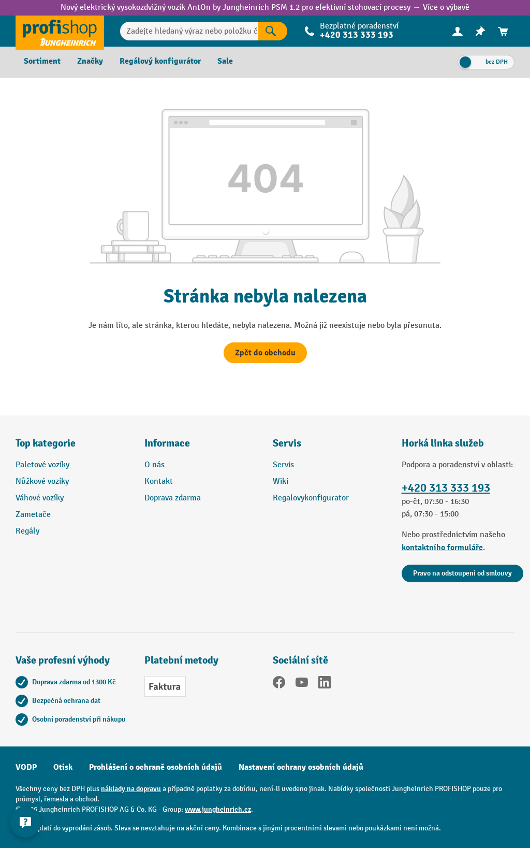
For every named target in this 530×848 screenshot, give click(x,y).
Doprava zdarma (172, 498)
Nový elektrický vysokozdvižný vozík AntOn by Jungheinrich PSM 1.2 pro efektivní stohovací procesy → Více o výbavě (265, 7)
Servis (283, 465)
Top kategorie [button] (46, 443)
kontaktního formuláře (442, 547)
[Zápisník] (480, 31)
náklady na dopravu (131, 788)
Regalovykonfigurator (311, 498)
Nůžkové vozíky (42, 481)
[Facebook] (279, 684)
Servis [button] (287, 443)
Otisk (62, 767)
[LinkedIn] (324, 684)
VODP (26, 767)
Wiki (280, 481)
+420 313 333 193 (356, 35)
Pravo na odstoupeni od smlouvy (462, 573)
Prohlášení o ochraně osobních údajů (155, 767)
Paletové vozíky (42, 465)
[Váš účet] (457, 31)
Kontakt (158, 481)
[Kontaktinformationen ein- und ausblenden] (25, 822)
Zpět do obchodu (265, 353)
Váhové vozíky (40, 498)
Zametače (33, 515)
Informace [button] (167, 443)
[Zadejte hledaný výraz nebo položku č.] (189, 31)
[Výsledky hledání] (272, 31)
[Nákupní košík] (503, 31)
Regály (27, 531)
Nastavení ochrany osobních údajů (301, 767)
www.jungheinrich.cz (218, 809)
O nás (154, 465)
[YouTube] (302, 684)
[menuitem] (457, 31)
